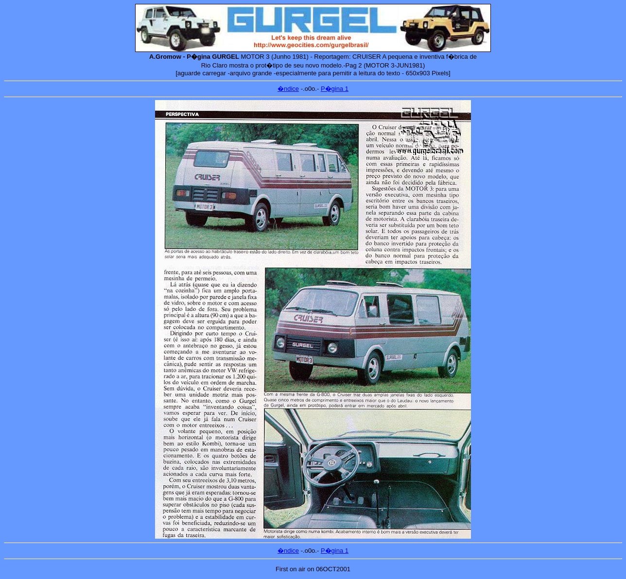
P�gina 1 (334, 88)
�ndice (288, 88)
